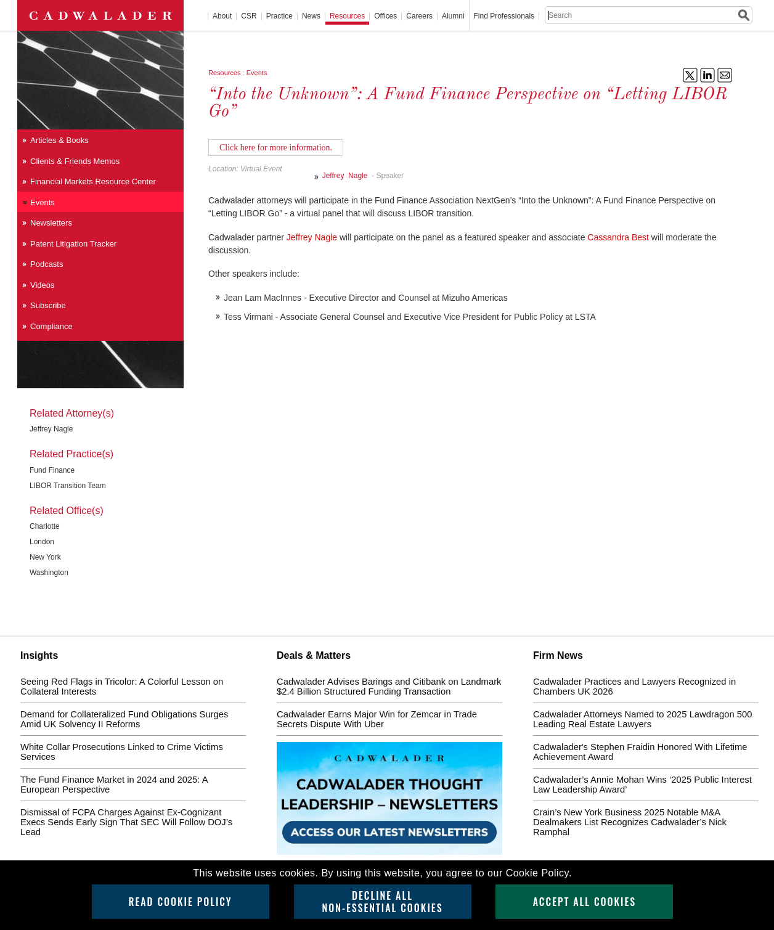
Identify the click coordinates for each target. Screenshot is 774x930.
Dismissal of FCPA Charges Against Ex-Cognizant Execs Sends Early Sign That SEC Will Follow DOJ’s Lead (126, 822)
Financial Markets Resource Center (93, 181)
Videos (42, 285)
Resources (347, 16)
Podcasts (46, 264)
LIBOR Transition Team (68, 485)
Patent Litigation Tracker (73, 243)
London (42, 541)
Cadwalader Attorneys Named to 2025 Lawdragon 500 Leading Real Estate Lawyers (642, 719)
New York (45, 557)
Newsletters (51, 222)
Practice (279, 16)
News (311, 16)
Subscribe (48, 305)
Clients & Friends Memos (75, 161)
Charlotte (45, 526)
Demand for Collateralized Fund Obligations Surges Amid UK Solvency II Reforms (124, 719)
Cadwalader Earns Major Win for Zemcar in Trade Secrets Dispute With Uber (377, 719)
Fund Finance (52, 470)
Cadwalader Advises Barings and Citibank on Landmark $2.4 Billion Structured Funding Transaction (389, 686)
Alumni (453, 16)
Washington (49, 572)
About (222, 16)
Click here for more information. (275, 147)
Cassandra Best (618, 237)
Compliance (51, 326)
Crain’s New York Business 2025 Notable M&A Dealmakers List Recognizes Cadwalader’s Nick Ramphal (630, 822)
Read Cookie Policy (180, 901)
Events (256, 72)
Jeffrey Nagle (347, 175)
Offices (385, 16)
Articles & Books (59, 140)
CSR (248, 16)
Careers (419, 16)
